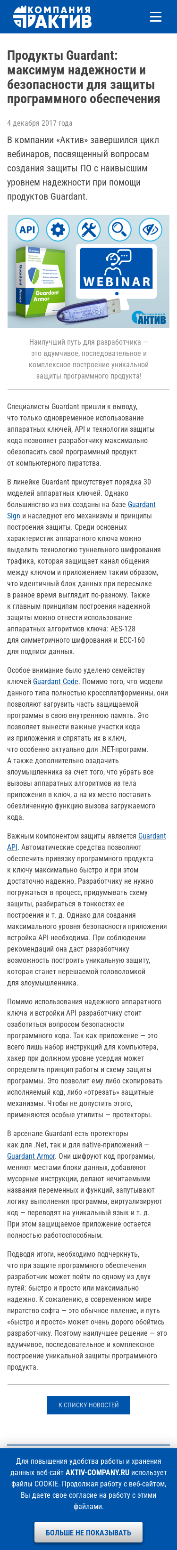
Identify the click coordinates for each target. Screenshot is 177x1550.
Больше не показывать (88, 1532)
